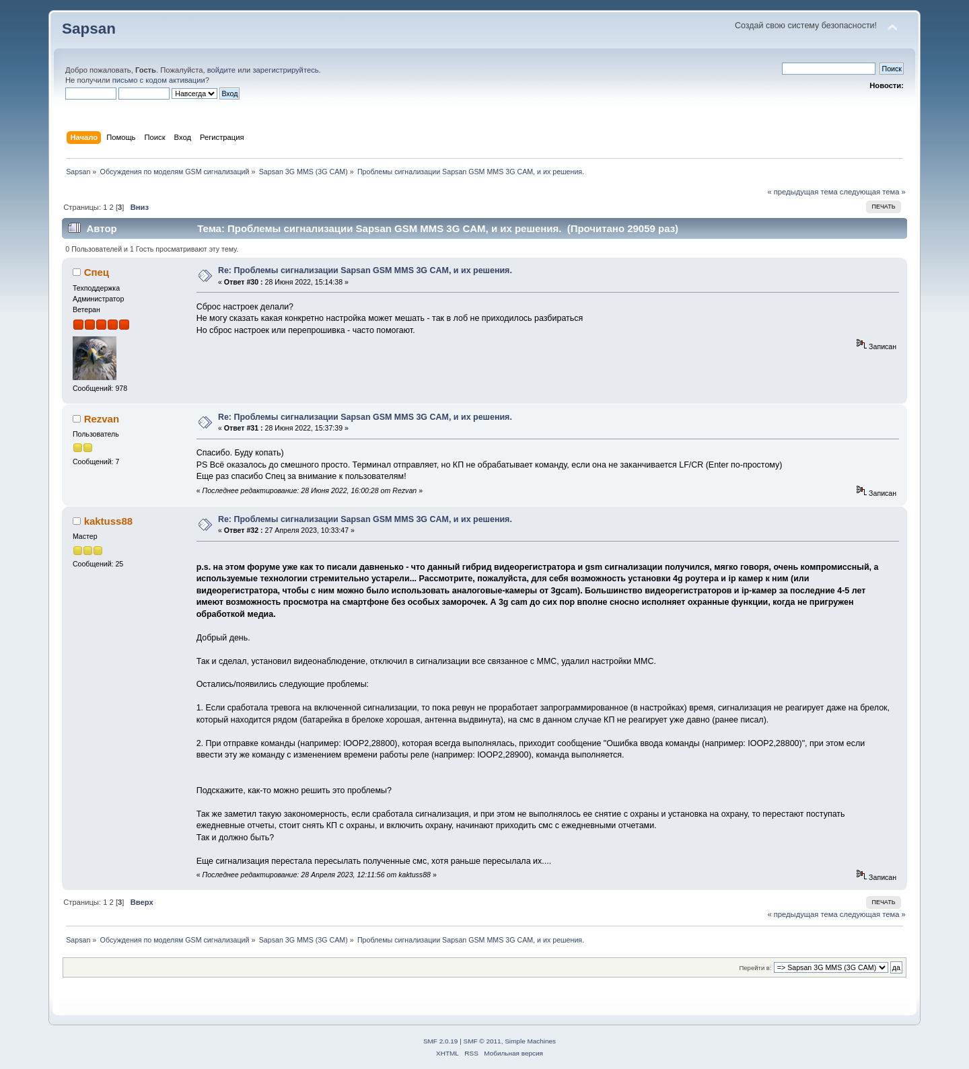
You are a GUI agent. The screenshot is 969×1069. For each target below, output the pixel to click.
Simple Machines (530, 1041)
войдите (221, 70)
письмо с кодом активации (158, 80)
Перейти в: (755, 967)
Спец (96, 272)
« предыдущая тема (802, 192)
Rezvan (101, 419)
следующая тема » (873, 192)
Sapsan (89, 28)
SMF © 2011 (482, 1041)
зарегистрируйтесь (285, 70)
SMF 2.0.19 (440, 1041)
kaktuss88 (108, 521)
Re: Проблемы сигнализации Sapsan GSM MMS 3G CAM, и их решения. (365, 270)
